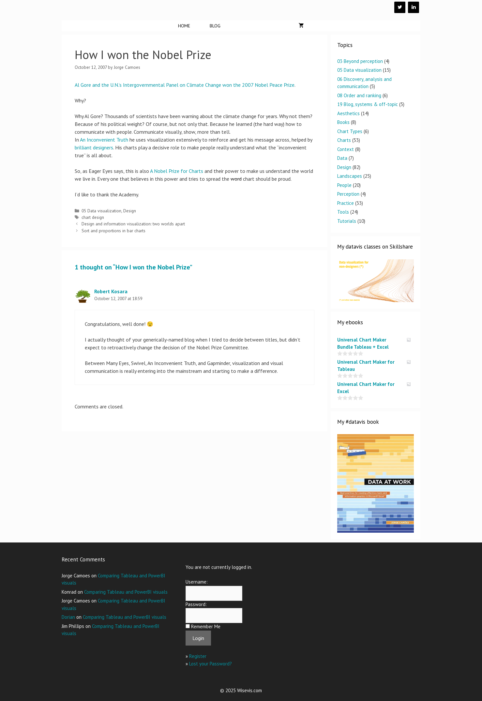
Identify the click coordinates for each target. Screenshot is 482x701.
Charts (344, 140)
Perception (348, 194)
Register (197, 656)
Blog (215, 26)
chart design (93, 217)
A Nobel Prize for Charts (176, 171)
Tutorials (346, 221)
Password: (196, 604)
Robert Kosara (111, 291)
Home (184, 26)
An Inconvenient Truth (104, 139)
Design (129, 211)
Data (342, 158)
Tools (343, 212)
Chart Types (349, 131)
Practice (345, 203)
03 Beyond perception (360, 61)
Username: (197, 582)
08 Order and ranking (359, 95)
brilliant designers (94, 147)
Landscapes (349, 176)
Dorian (68, 617)
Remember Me (205, 626)
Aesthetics (348, 113)
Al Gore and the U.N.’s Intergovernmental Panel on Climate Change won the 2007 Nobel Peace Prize (184, 85)
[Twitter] (399, 7)
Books (343, 122)
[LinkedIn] (413, 7)
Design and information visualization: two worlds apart (133, 224)
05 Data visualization (101, 211)
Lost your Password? (210, 664)
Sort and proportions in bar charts (113, 231)
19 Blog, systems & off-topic (367, 104)
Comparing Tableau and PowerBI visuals (126, 592)
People (344, 185)
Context (345, 149)
